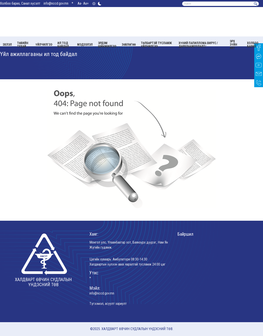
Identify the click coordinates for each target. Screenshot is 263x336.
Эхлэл (7, 44)
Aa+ (86, 3)
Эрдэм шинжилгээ (107, 44)
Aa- (80, 3)
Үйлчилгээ (44, 44)
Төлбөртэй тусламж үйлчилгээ (156, 44)
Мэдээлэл (85, 44)
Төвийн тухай (22, 44)
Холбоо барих (252, 44)
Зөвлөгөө (129, 44)
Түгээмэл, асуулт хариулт (108, 304)
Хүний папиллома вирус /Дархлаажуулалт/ (198, 44)
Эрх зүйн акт (233, 45)
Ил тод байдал (63, 44)
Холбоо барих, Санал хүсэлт (20, 3)
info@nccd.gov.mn (56, 3)
